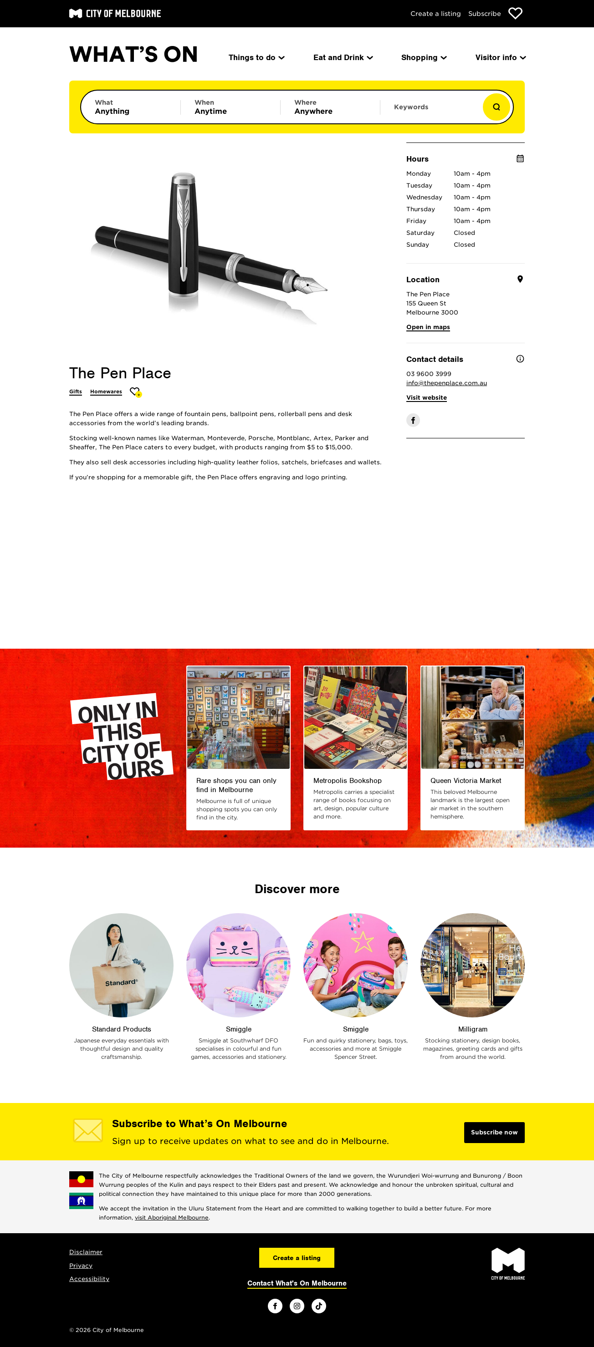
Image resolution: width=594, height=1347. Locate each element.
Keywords (411, 107)
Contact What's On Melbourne (297, 1283)
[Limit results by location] (330, 107)
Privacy (80, 1265)
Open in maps (428, 327)
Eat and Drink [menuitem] (342, 57)
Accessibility (89, 1279)
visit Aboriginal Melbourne (172, 1217)
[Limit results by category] (131, 107)
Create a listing (435, 13)
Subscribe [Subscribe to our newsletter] (484, 13)
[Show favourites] (515, 13)
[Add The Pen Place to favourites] (136, 392)
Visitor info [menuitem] (500, 57)
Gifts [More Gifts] (75, 391)
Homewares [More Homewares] (106, 391)
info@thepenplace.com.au (446, 383)
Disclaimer (85, 1252)
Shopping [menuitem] (423, 57)
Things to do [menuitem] (256, 57)
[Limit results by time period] (230, 107)
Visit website (426, 397)
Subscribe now (494, 1132)
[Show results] (496, 107)
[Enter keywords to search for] (430, 111)
